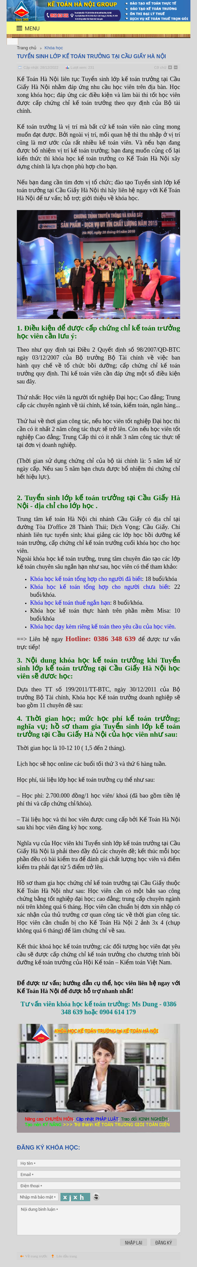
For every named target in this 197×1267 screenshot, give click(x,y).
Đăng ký (163, 1242)
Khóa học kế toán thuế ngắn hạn (70, 602)
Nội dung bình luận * (99, 1220)
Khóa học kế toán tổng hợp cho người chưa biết (99, 587)
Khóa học (54, 47)
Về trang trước (36, 1256)
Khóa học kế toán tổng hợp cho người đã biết (86, 579)
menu (24, 28)
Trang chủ (26, 47)
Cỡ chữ (160, 67)
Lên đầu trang (67, 1256)
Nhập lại (133, 1242)
